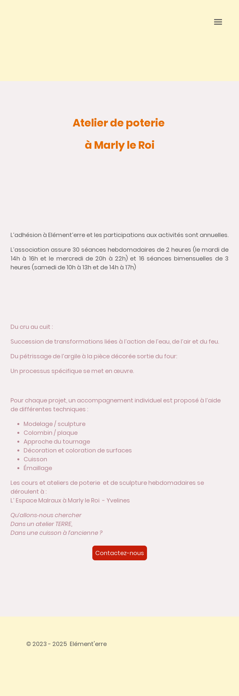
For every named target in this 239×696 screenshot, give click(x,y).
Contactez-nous (119, 553)
